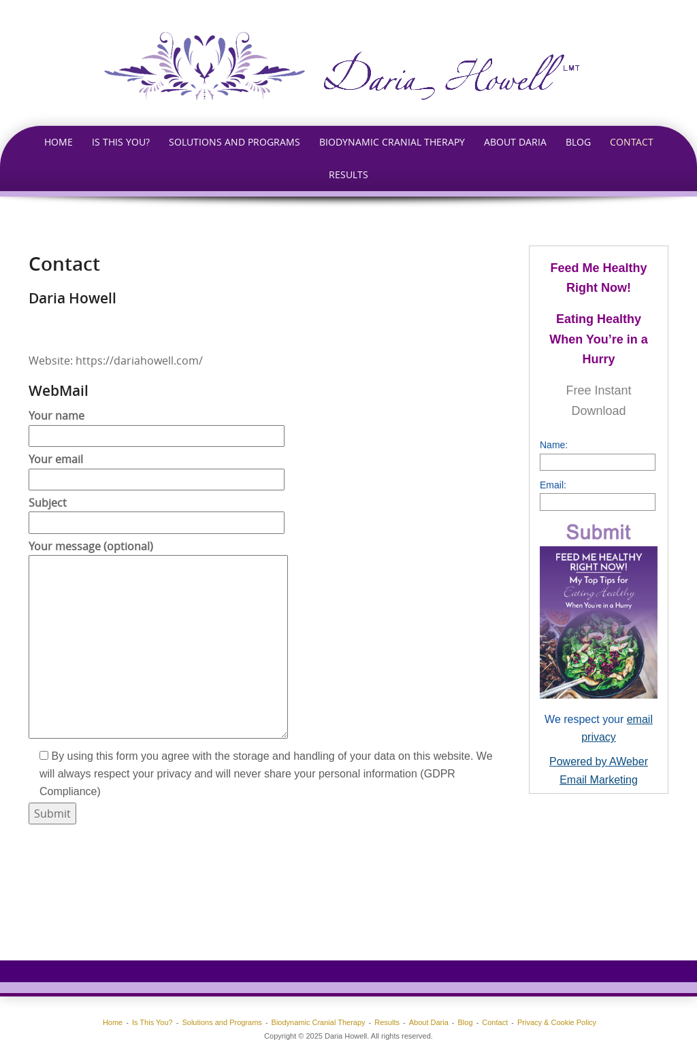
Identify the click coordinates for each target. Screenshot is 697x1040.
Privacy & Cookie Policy (556, 1022)
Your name (157, 425)
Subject (157, 512)
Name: (554, 444)
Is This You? (121, 141)
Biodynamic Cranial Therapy (392, 141)
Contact (631, 141)
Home (58, 141)
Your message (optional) (158, 640)
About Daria (515, 141)
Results (348, 174)
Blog (578, 141)
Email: (553, 485)
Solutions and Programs (234, 141)
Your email (157, 469)
